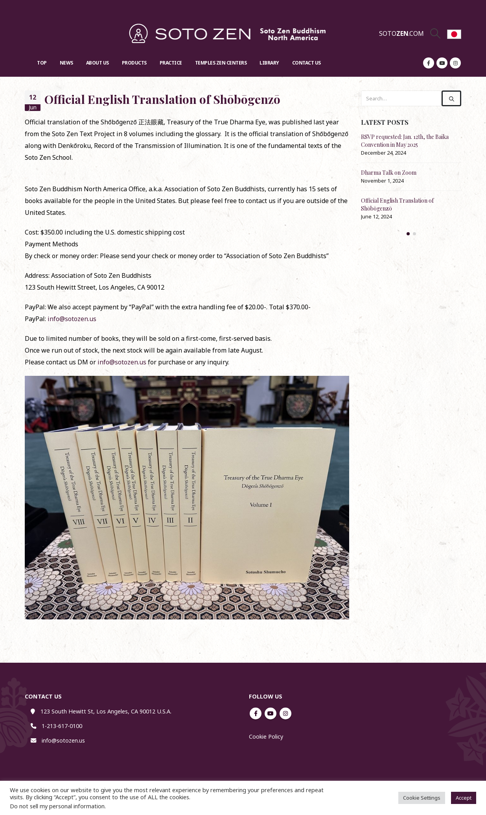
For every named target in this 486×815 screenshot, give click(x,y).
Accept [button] (463, 797)
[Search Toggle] (435, 33)
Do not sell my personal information (57, 806)
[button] (408, 233)
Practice (171, 62)
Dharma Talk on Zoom (388, 172)
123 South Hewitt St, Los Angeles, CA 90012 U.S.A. (105, 711)
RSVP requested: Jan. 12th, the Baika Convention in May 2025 (405, 140)
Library (269, 62)
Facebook (255, 713)
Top (42, 62)
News (66, 62)
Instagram (285, 713)
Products (134, 62)
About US (97, 62)
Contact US (306, 62)
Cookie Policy (266, 736)
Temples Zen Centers (221, 62)
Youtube (270, 713)
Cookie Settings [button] (421, 797)
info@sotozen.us (72, 318)
